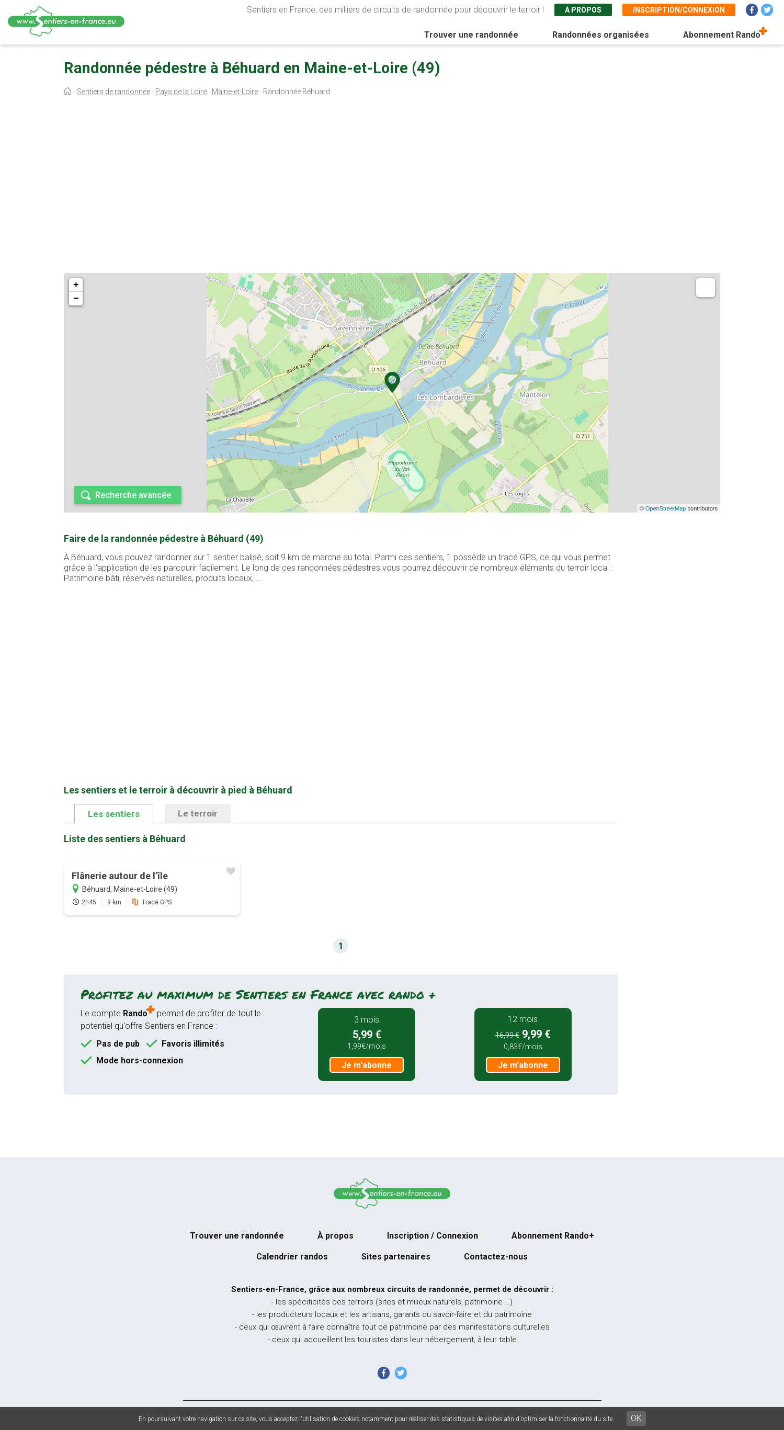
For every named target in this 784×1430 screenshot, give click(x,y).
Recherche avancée (133, 495)
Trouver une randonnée (471, 35)
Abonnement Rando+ (553, 1236)
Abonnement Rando (721, 35)
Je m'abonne (367, 1065)
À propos (583, 10)
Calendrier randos (292, 1257)
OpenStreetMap (665, 508)
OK (636, 1418)
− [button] (76, 298)
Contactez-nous (496, 1257)
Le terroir (198, 813)
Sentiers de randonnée (113, 91)
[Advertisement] (392, 187)
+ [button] (76, 285)
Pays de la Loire (181, 91)
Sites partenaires (395, 1257)
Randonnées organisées (600, 35)
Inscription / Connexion (432, 1236)
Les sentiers (114, 814)
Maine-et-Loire (235, 91)
